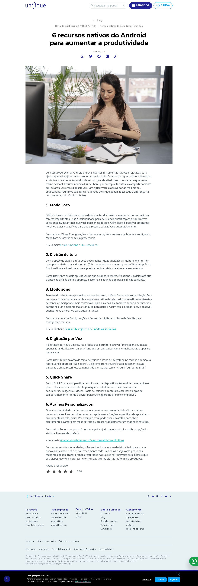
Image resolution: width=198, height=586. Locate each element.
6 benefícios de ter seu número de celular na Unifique (92, 440)
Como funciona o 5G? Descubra (78, 245)
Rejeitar (174, 579)
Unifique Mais (32, 521)
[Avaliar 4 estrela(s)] (65, 471)
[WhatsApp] (193, 561)
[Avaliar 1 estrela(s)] (48, 471)
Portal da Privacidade (61, 549)
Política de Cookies (83, 581)
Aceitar (160, 579)
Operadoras (81, 513)
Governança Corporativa (85, 549)
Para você (31, 510)
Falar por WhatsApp (135, 514)
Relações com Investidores (107, 527)
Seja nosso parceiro (47, 541)
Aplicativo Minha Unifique (133, 523)
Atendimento (134, 510)
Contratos (43, 549)
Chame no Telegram (135, 529)
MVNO (79, 517)
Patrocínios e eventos (69, 541)
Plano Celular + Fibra (35, 525)
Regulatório (31, 549)
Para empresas (59, 510)
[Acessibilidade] (7, 579)
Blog (103, 517)
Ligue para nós (133, 517)
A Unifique (105, 514)
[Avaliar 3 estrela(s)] (59, 471)
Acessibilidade (106, 549)
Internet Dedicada (59, 525)
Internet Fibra (32, 514)
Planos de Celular (33, 517)
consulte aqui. (65, 564)
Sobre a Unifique (110, 510)
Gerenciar (146, 579)
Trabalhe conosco (109, 521)
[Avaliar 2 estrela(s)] (54, 471)
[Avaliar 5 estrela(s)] (71, 471)
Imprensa (30, 541)
